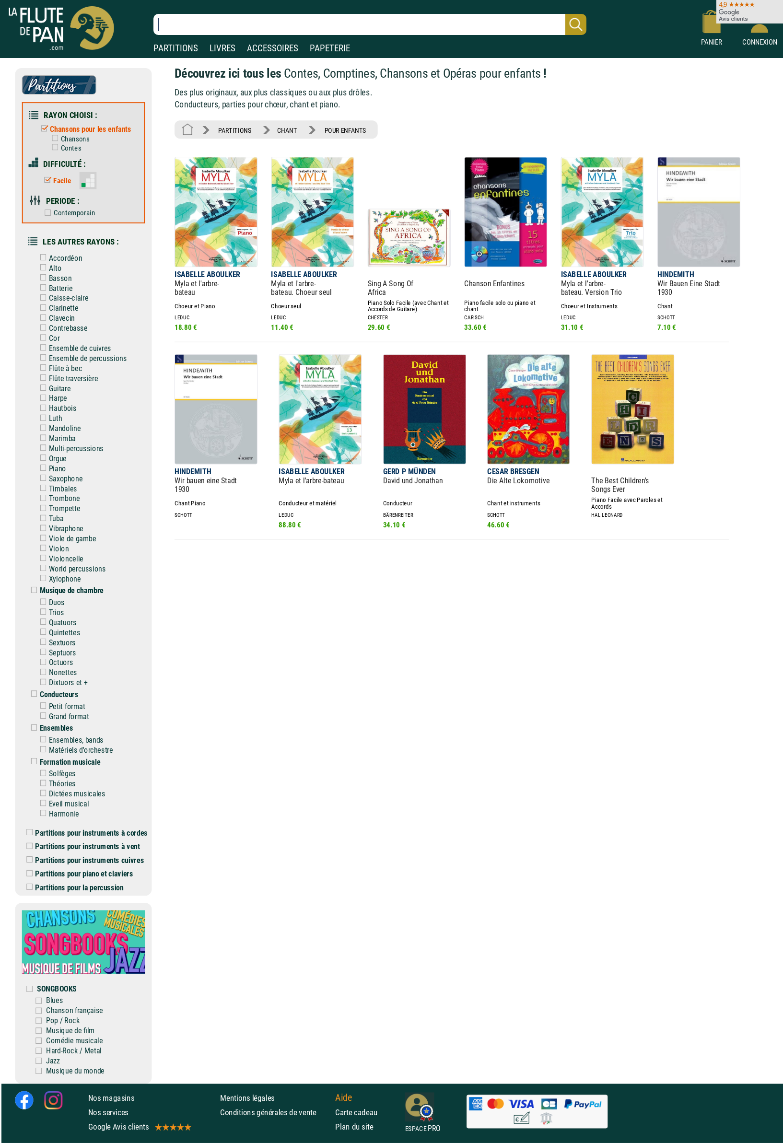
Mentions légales (247, 1097)
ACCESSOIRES (272, 48)
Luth (48, 418)
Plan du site (354, 1126)
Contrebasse (61, 328)
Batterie (53, 287)
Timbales (56, 488)
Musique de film (70, 1030)
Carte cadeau (356, 1112)
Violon (52, 548)
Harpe (51, 398)
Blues (54, 1000)
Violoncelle (59, 558)
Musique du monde (75, 1070)
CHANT (287, 130)
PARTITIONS (175, 48)
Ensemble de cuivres (73, 348)
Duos (50, 602)
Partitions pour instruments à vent (83, 846)
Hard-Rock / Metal (74, 1050)
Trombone (57, 498)
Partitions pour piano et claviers (79, 873)
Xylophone (58, 578)
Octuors (54, 662)
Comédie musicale (74, 1040)
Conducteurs (52, 694)
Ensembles (49, 728)
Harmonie (57, 813)
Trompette (57, 508)
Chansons (68, 139)
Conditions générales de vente (275, 1112)
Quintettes (57, 632)
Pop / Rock (63, 1020)
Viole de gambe (65, 538)
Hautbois (56, 408)
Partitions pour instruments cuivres (85, 860)
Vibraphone (59, 528)
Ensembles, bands (69, 740)
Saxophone (58, 478)
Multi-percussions (69, 448)
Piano (50, 468)
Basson (53, 277)
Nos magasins (111, 1097)
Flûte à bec (58, 368)
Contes (64, 148)
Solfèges (55, 773)
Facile (55, 180)
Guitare (52, 388)
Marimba (55, 438)
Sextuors (55, 642)
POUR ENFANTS (345, 130)
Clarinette (56, 308)
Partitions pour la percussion (74, 887)
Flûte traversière (66, 378)
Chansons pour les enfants (83, 129)
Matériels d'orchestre (74, 750)
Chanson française (74, 1010)
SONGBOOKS (57, 988)
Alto (48, 268)
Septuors (55, 652)
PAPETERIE (330, 48)
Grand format (62, 716)
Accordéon (58, 258)
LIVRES (222, 48)
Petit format (60, 706)
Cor (47, 338)
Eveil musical (62, 803)
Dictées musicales (70, 793)
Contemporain (67, 213)
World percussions (70, 568)
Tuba (49, 518)
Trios (49, 612)
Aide (343, 1097)
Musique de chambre (65, 590)
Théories (55, 783)
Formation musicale (63, 761)
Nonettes (56, 672)
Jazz (53, 1060)
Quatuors (56, 622)
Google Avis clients (139, 1126)
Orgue (51, 458)
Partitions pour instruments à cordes (87, 833)
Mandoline (58, 428)
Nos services (108, 1112)
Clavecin (55, 318)
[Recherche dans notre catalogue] (369, 24)
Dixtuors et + (61, 682)
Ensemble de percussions (81, 358)
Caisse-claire (61, 298)
